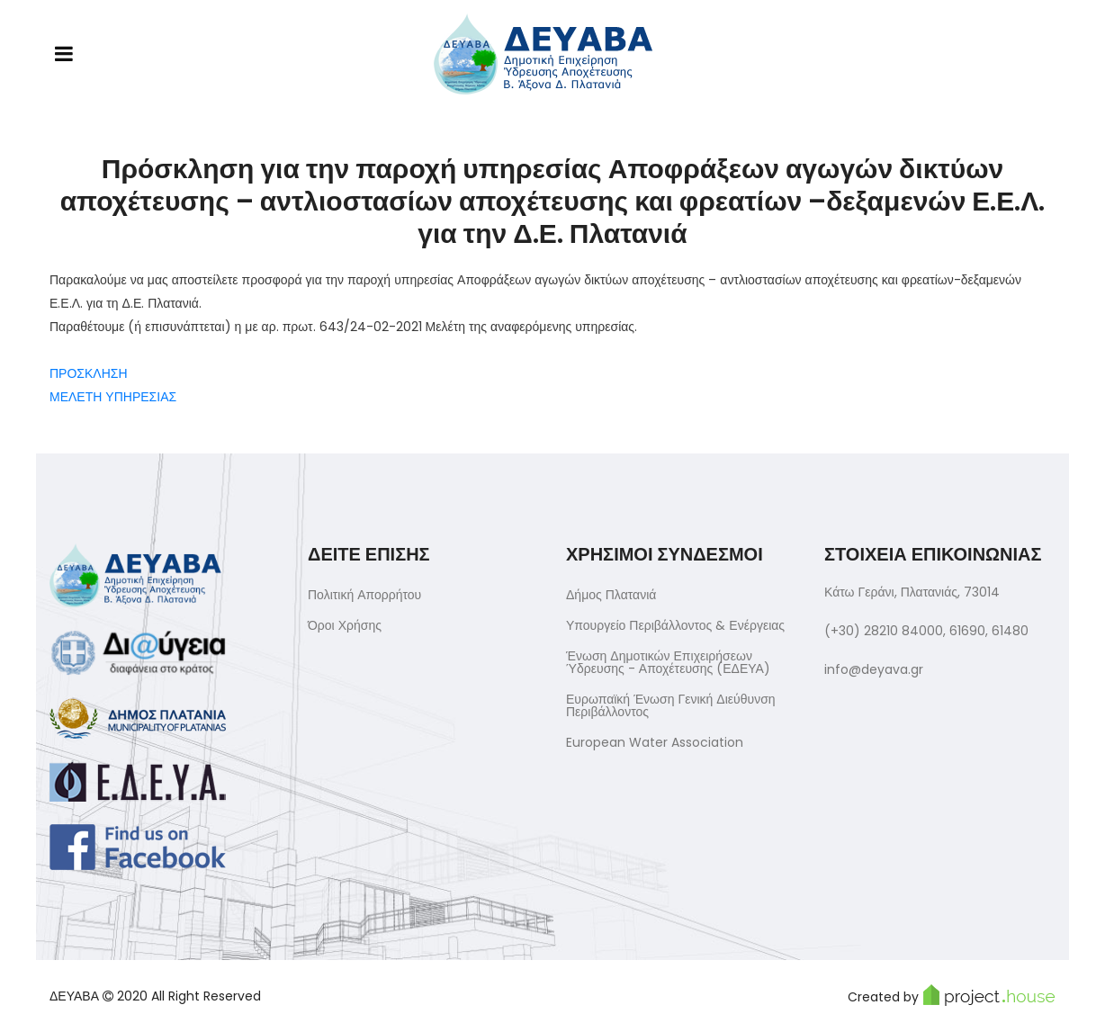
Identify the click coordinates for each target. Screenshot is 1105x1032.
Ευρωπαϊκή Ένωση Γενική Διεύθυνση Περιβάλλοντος (671, 705)
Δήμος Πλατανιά (611, 594)
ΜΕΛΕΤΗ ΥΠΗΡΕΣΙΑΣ (112, 397)
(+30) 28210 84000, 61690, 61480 (926, 631)
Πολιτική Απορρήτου (364, 594)
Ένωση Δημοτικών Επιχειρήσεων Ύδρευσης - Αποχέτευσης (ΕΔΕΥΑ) (668, 662)
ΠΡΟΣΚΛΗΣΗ (88, 373)
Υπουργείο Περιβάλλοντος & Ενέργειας (675, 625)
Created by (952, 995)
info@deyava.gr (873, 669)
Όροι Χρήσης (345, 625)
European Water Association (654, 742)
